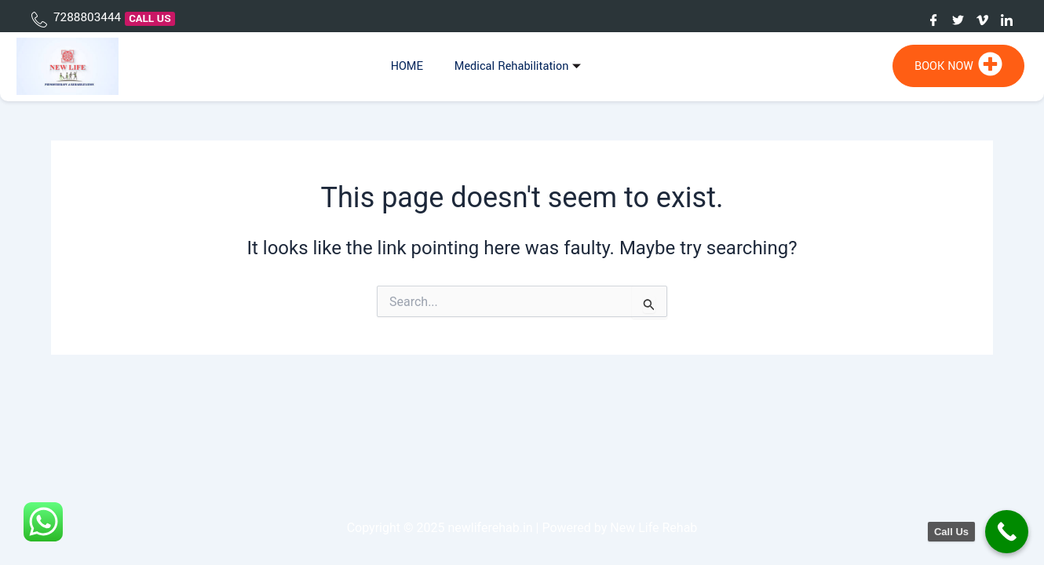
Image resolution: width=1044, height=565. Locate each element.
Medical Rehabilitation (520, 66)
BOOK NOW (958, 64)
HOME (407, 66)
